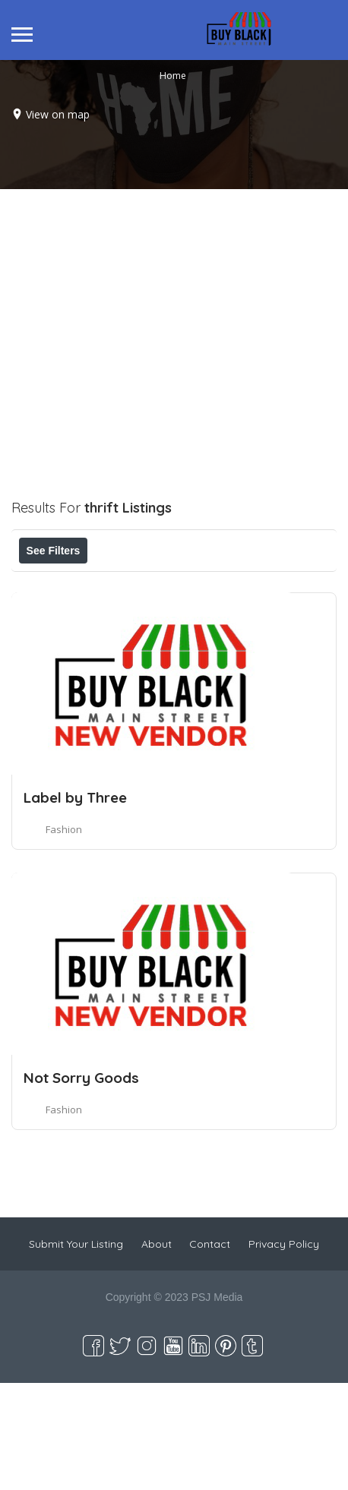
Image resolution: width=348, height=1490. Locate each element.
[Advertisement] (173, 362)
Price (51, 584)
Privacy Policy (283, 1351)
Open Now (131, 584)
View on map (58, 113)
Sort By (150, 618)
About (156, 1351)
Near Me (247, 583)
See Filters (54, 551)
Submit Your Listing (76, 1351)
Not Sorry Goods (81, 1185)
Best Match (65, 618)
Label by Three (75, 904)
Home (173, 74)
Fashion (64, 936)
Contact (209, 1351)
